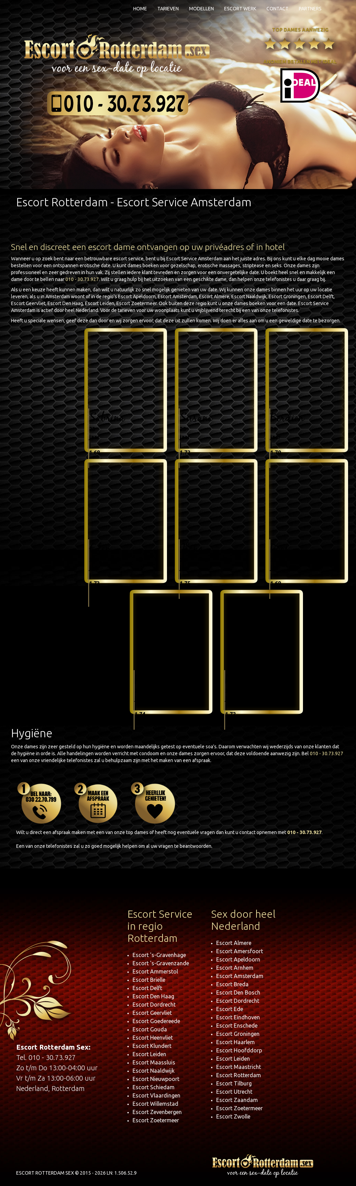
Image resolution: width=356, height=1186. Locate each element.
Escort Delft (147, 988)
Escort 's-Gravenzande (161, 963)
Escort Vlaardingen (156, 1095)
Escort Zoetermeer (156, 1120)
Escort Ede (229, 1009)
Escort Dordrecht (154, 1004)
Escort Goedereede (156, 1021)
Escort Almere (233, 943)
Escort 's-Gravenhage (159, 955)
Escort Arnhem (234, 968)
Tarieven (168, 8)
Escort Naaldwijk (154, 1071)
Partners (310, 8)
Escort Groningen (238, 1034)
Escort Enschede (237, 1025)
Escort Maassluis (154, 1062)
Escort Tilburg (234, 1083)
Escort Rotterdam (238, 1075)
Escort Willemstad (155, 1104)
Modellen (201, 8)
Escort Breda (232, 984)
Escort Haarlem (235, 1042)
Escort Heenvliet (153, 1037)
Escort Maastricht (238, 1067)
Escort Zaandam (237, 1100)
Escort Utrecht (234, 1092)
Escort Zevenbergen (157, 1112)
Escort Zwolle (233, 1116)
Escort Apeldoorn (238, 959)
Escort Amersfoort (239, 951)
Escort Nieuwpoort (156, 1079)
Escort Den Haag (153, 996)
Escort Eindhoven (238, 1017)
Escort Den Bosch (238, 992)
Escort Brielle (149, 980)
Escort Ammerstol (155, 971)
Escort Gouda (150, 1029)
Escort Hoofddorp (239, 1050)
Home (140, 8)
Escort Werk (240, 8)
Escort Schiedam (154, 1087)
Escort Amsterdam (239, 976)
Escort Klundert (152, 1046)
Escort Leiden (149, 1054)
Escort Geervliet (152, 1013)
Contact (277, 8)
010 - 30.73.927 (82, 279)
